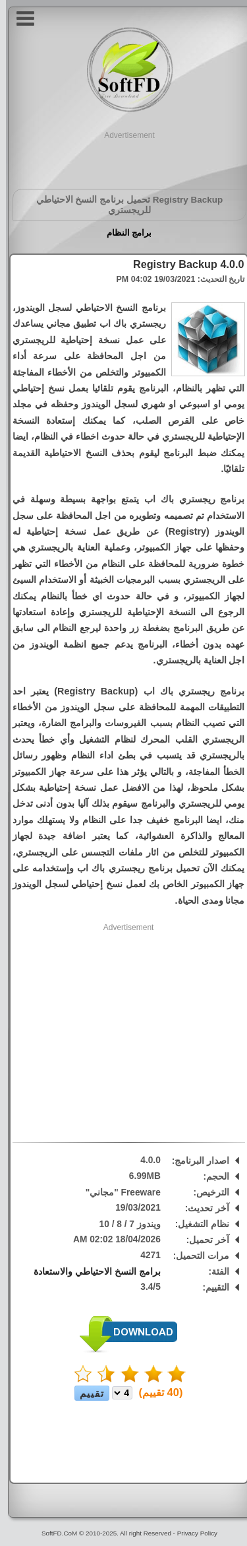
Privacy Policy (191, 1533)
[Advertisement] (123, 157)
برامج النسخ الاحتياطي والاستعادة (91, 1272)
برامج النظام (123, 233)
